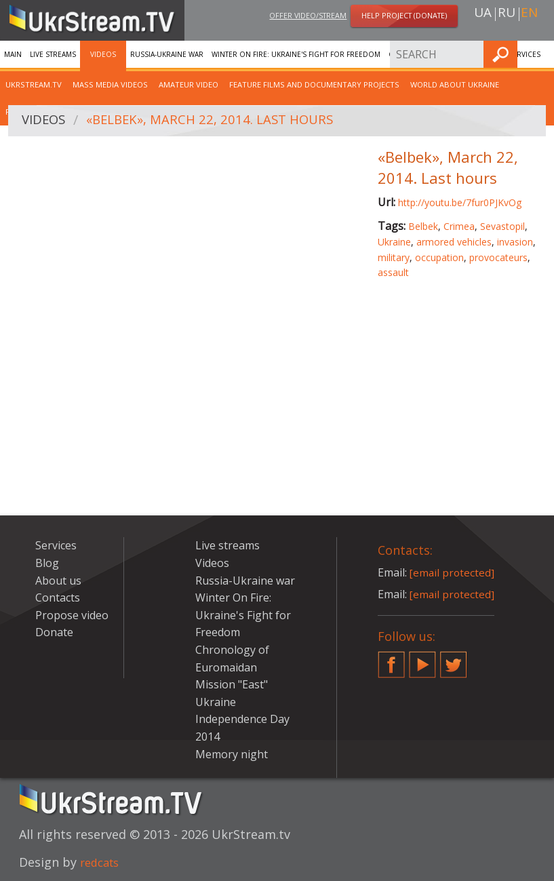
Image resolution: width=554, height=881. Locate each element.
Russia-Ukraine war (166, 54)
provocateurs (498, 257)
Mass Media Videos (110, 84)
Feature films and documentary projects (314, 84)
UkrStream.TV (33, 84)
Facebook (391, 659)
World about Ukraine (454, 84)
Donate (54, 632)
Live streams (53, 54)
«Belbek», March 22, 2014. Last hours (219, 121)
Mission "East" (231, 684)
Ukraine (394, 241)
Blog (47, 562)
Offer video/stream (308, 16)
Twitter (453, 659)
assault (393, 272)
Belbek (423, 226)
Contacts (57, 597)
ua (483, 14)
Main (13, 54)
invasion (515, 241)
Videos (103, 54)
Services (56, 545)
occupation (439, 257)
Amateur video (188, 84)
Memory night (231, 754)
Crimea (459, 226)
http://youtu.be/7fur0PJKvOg (459, 202)
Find (540, 54)
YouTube (422, 659)
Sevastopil (502, 226)
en (529, 14)
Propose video (71, 615)
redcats (102, 862)
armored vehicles (454, 241)
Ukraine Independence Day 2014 (242, 719)
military (394, 257)
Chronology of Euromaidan (444, 54)
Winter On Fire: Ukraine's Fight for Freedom (296, 54)
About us (58, 580)
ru (506, 14)
